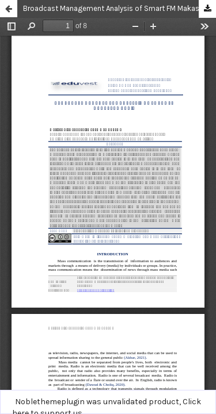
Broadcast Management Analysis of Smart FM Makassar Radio (119, 8)
